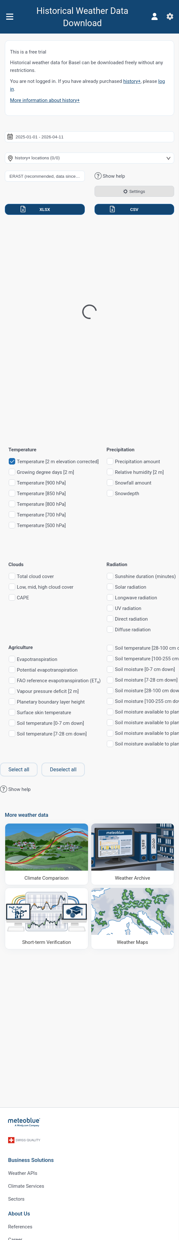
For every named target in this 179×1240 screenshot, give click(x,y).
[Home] (24, 1122)
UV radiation (128, 608)
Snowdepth (127, 493)
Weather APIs (22, 1173)
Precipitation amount (137, 461)
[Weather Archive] (132, 854)
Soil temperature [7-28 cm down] (52, 734)
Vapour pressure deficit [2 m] (48, 691)
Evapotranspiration (37, 659)
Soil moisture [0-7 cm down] (145, 669)
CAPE (23, 597)
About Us (19, 1214)
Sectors (16, 1199)
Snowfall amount (133, 483)
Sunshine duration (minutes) (145, 576)
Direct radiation (131, 619)
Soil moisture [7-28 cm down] (146, 680)
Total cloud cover (35, 576)
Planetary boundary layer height (51, 702)
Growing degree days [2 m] (45, 472)
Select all (18, 769)
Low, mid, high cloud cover (45, 587)
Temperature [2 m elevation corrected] (58, 461)
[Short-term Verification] (46, 918)
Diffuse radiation (133, 629)
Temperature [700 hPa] (41, 515)
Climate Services (26, 1186)
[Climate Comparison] (46, 854)
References (20, 1227)
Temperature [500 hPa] (41, 525)
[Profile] (154, 16)
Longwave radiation (136, 597)
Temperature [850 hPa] (41, 493)
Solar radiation (130, 587)
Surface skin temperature (44, 712)
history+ (132, 81)
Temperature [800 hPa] (41, 504)
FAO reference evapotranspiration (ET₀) (59, 680)
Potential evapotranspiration (47, 670)
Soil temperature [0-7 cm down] (50, 723)
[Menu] (10, 17)
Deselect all (63, 769)
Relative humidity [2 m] (139, 472)
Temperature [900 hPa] (41, 483)
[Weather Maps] (132, 918)
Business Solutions (31, 1160)
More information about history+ (45, 100)
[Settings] (169, 16)
